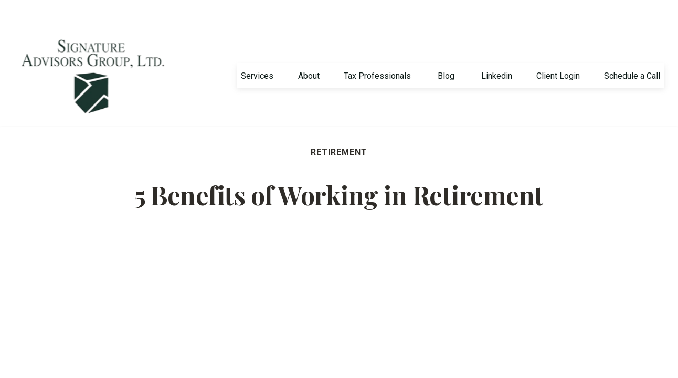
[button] (257, 50)
